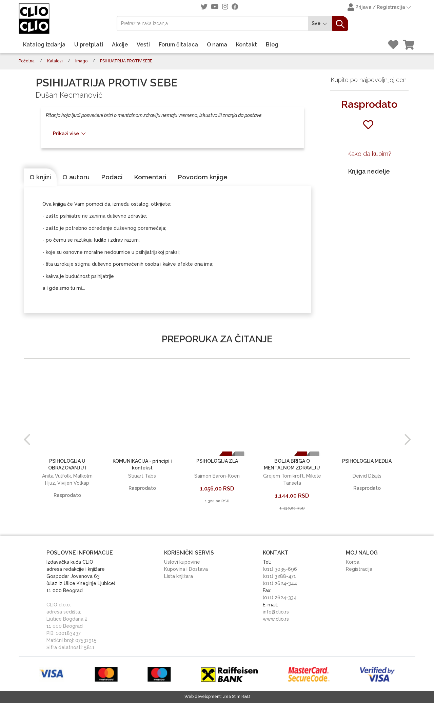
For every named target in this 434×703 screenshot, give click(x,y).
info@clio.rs (276, 612)
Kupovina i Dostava (186, 569)
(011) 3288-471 (279, 576)
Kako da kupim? (369, 153)
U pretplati (88, 44)
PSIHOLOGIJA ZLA (217, 461)
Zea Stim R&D (236, 696)
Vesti (143, 44)
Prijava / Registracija (380, 8)
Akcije (120, 44)
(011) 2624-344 (280, 583)
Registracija (359, 569)
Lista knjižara (178, 576)
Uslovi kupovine (182, 562)
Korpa (352, 562)
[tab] (40, 177)
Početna (27, 61)
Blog (272, 44)
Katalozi (55, 61)
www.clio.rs (276, 619)
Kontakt (246, 44)
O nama (217, 44)
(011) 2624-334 (280, 597)
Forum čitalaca (178, 44)
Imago (81, 61)
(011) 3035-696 (280, 569)
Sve (320, 23)
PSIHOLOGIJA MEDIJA (367, 461)
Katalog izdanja (44, 44)
